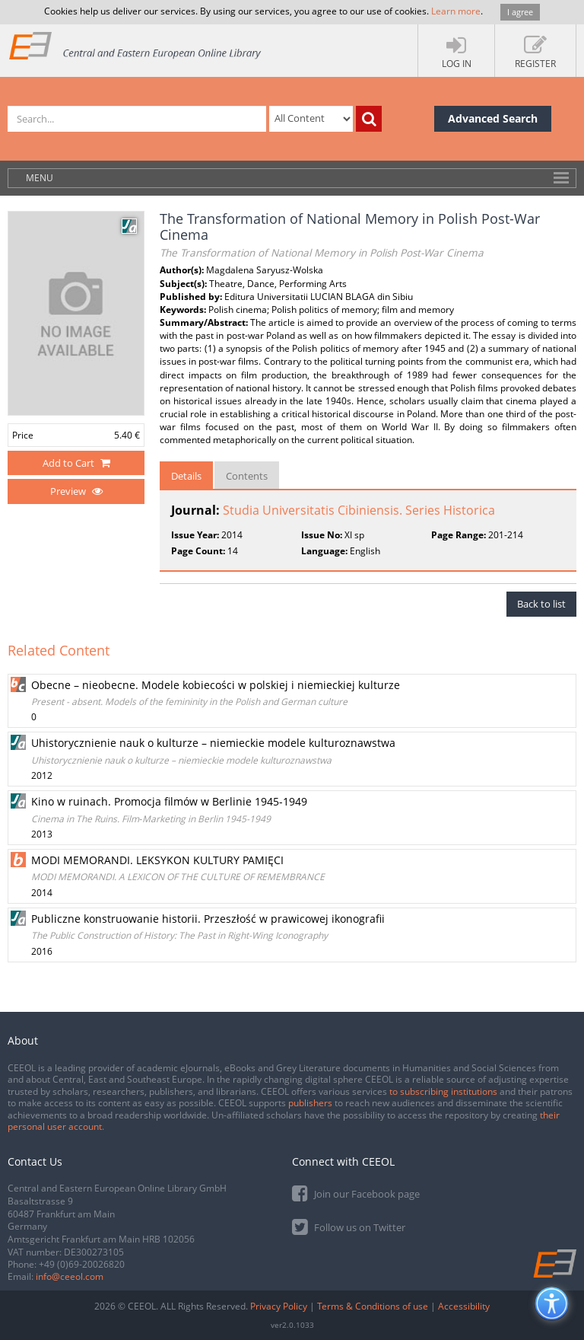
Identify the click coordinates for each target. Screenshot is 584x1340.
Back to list (541, 604)
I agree (520, 12)
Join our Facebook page (356, 1193)
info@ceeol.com (69, 1276)
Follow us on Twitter (348, 1226)
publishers (310, 1102)
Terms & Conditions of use (372, 1306)
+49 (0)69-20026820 (82, 1264)
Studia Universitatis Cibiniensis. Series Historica (359, 510)
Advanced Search (493, 118)
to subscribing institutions (443, 1091)
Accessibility (464, 1306)
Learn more (456, 11)
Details (186, 476)
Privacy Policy (278, 1306)
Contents (247, 476)
